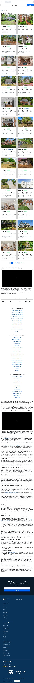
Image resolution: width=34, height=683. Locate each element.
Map (17, 680)
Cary (3, 606)
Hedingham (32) (17, 387)
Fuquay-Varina (5, 612)
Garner (4, 614)
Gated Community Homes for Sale (17, 360)
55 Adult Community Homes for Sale (17, 353)
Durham (4, 610)
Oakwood (4, 636)
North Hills (4, 634)
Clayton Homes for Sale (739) (17, 324)
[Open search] (22, 2)
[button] (1, 2)
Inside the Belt (5, 631)
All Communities (17, 397)
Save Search (30, 5)
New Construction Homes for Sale (17, 347)
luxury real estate (4, 507)
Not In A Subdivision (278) (17, 376)
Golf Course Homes (6, 655)
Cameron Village (5, 626)
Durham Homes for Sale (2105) (17, 312)
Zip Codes (17, 370)
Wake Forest (5, 618)
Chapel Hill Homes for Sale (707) (17, 329)
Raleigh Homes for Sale (17, 337)
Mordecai (4, 633)
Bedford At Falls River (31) (17, 391)
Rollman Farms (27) (17, 393)
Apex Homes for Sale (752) (17, 320)
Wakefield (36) (17, 380)
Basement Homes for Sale (17, 362)
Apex (3, 604)
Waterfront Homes (6, 652)
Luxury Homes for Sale (17, 349)
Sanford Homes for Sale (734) (17, 327)
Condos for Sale (17, 343)
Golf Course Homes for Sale (17, 364)
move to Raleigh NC (12, 552)
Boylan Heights (5, 625)
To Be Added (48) (17, 378)
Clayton (4, 609)
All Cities (17, 331)
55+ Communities (6, 650)
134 (21, 262)
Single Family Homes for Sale (17, 339)
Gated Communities (6, 653)
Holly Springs (5, 615)
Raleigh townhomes (14, 530)
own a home (6, 438)
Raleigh (4, 617)
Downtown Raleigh (6, 628)
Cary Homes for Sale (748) (17, 322)
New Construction (6, 647)
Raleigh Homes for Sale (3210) (17, 310)
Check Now (17, 590)
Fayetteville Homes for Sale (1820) (17, 314)
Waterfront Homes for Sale (17, 358)
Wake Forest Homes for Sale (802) (17, 318)
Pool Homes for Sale (17, 351)
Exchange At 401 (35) (17, 382)
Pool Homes (5, 656)
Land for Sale (17, 345)
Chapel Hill (4, 607)
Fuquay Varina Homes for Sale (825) (17, 316)
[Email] (17, 588)
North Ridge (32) (17, 389)
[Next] (24, 263)
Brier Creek (5, 623)
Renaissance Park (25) (17, 395)
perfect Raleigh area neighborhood (11, 492)
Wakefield (4, 637)
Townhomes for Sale (17, 341)
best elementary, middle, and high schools (13, 445)
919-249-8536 (12, 666)
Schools (17, 368)
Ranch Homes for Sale (17, 366)
